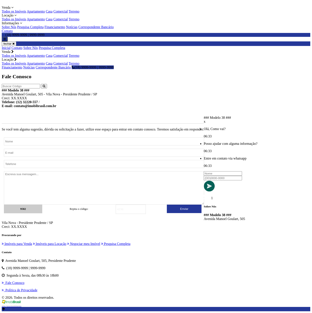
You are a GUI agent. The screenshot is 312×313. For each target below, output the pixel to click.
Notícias (71, 27)
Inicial (6, 48)
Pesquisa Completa (30, 27)
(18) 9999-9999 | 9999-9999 (93, 67)
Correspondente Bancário (96, 27)
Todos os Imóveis (14, 11)
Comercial (60, 11)
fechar (9, 43)
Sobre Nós (9, 27)
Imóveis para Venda (17, 244)
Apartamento (36, 11)
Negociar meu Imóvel (83, 244)
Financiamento (54, 27)
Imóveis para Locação (49, 244)
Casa (49, 11)
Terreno (74, 11)
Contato (7, 31)
